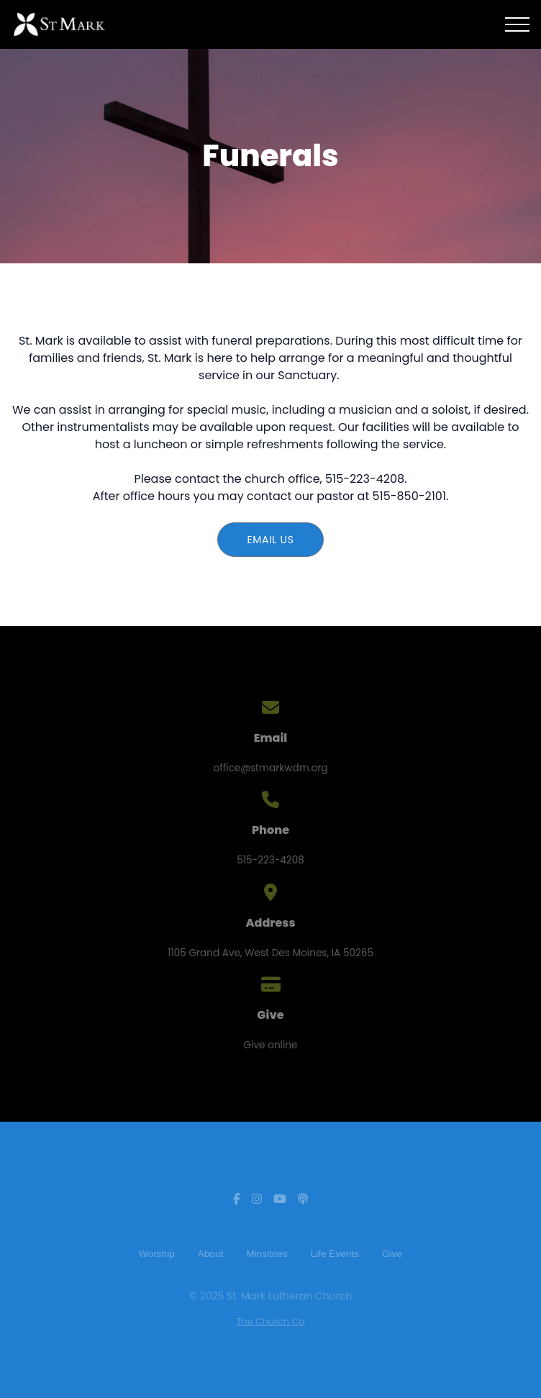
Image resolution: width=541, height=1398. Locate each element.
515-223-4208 (270, 860)
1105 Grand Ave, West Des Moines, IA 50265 (270, 953)
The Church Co (271, 1321)
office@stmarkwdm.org (271, 768)
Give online (271, 1045)
